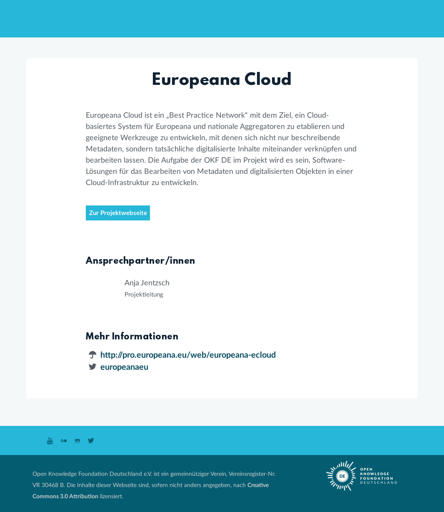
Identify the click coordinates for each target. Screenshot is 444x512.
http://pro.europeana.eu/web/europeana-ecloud (188, 355)
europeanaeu (124, 367)
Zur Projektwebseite (118, 213)
